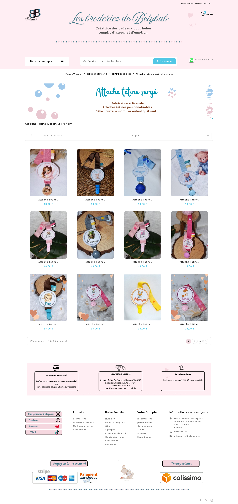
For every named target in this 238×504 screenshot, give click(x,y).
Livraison (110, 418)
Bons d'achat (144, 437)
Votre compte (147, 412)
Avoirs (140, 429)
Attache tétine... (48, 199)
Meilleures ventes (83, 426)
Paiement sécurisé (115, 433)
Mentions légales (115, 422)
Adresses (142, 433)
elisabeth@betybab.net (187, 436)
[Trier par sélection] (176, 136)
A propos (110, 429)
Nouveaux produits (84, 422)
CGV (107, 426)
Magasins (110, 444)
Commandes (144, 426)
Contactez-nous (114, 437)
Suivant (206, 341)
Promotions (79, 418)
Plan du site (80, 429)
